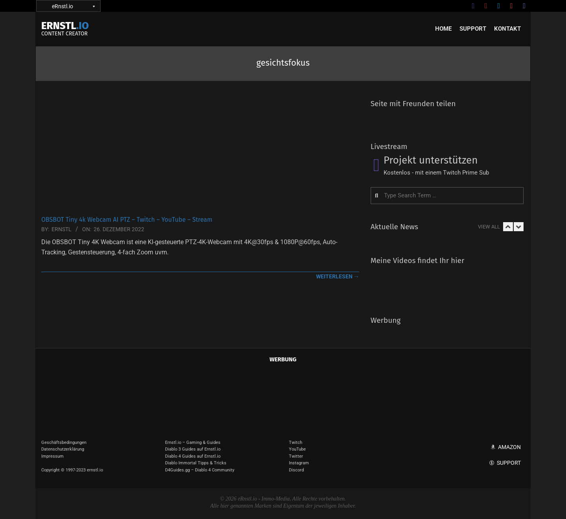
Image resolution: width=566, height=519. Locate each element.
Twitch (295, 442)
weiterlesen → (337, 276)
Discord (296, 470)
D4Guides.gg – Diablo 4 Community (199, 470)
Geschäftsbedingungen (63, 442)
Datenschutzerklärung (62, 449)
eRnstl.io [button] (73, 6)
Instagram (299, 463)
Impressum (52, 456)
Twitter (296, 456)
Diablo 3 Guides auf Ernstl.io (193, 449)
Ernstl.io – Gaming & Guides (193, 442)
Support (472, 28)
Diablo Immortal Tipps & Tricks (195, 463)
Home (443, 28)
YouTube (297, 449)
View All (489, 227)
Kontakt (507, 28)
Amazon (509, 447)
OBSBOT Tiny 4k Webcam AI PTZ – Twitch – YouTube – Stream (126, 219)
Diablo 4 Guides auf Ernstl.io (193, 456)
